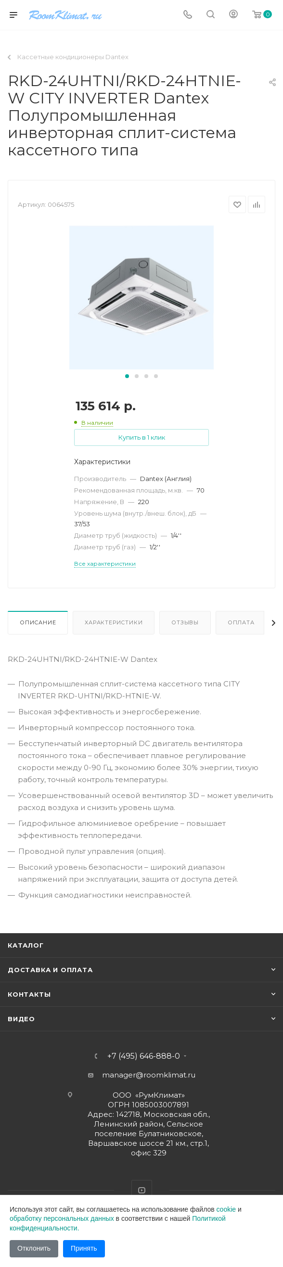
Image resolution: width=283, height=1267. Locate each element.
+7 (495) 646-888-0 (143, 1056)
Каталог (26, 945)
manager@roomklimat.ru (148, 1074)
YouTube (141, 1190)
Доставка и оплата (50, 970)
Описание (38, 622)
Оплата (241, 622)
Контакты (29, 994)
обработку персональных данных (62, 1218)
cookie (226, 1209)
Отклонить (34, 1248)
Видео (21, 1019)
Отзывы (185, 622)
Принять (84, 1248)
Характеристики (113, 622)
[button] (127, 376)
